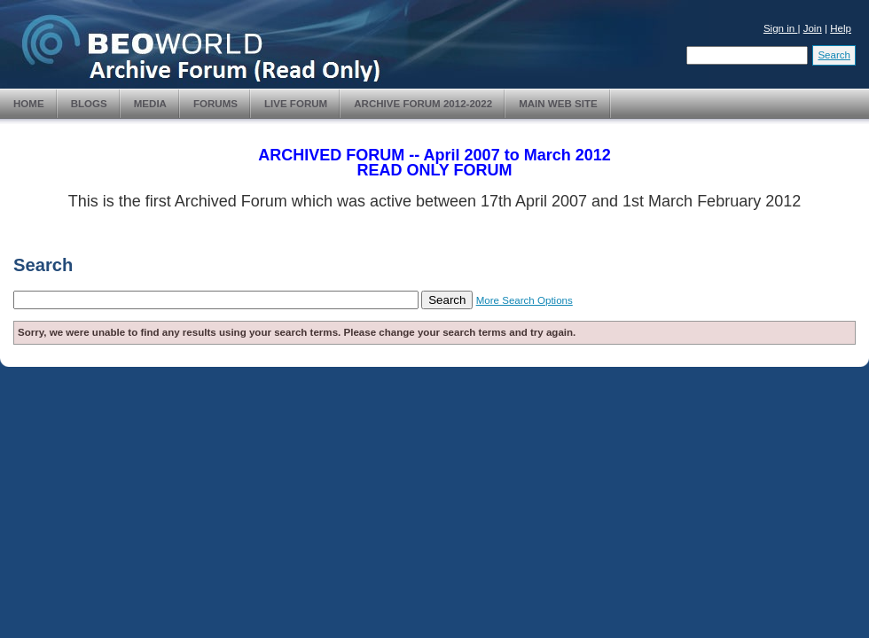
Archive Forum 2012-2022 (423, 103)
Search (834, 55)
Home (28, 103)
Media (150, 103)
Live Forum (295, 103)
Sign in (780, 28)
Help (840, 28)
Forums (215, 103)
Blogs (89, 103)
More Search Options (524, 300)
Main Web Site (558, 103)
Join (812, 28)
